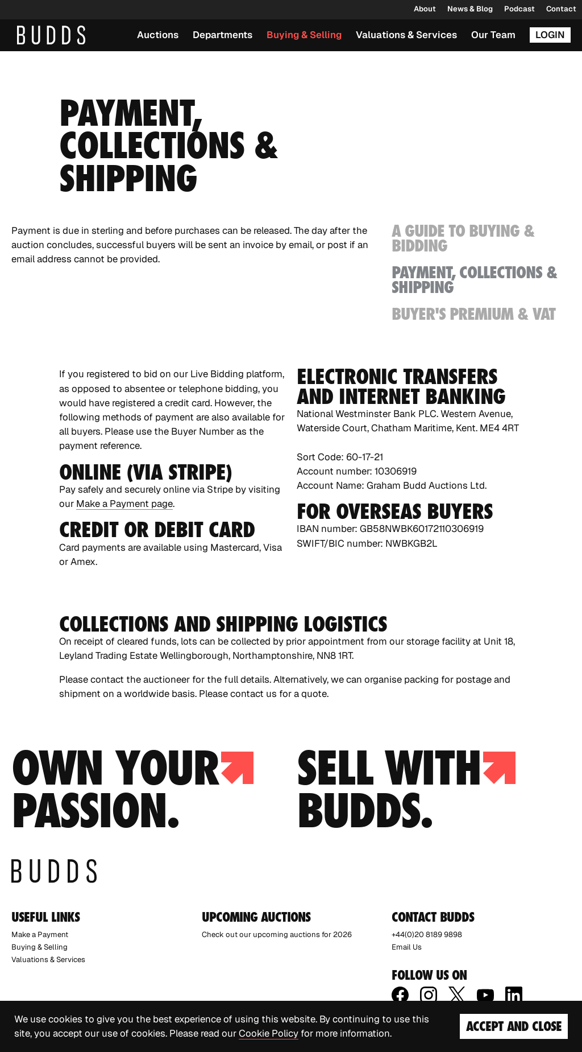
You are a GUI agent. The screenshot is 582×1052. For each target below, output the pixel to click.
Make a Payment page (124, 503)
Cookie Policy (268, 1033)
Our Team (493, 34)
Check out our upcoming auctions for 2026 (277, 934)
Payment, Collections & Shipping (475, 280)
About (425, 9)
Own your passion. (132, 789)
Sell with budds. (406, 789)
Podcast (519, 9)
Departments (222, 34)
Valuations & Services (406, 34)
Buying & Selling (304, 34)
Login (550, 34)
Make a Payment (39, 934)
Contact (561, 9)
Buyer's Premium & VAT (473, 314)
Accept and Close (514, 1026)
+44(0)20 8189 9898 (427, 934)
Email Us (407, 947)
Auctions (157, 34)
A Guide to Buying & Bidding (463, 238)
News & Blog (470, 9)
